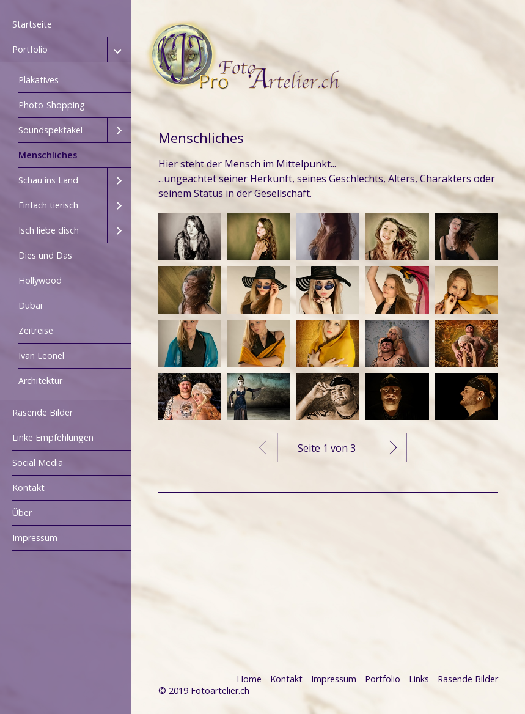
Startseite (32, 24)
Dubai (30, 305)
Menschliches (47, 155)
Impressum (34, 537)
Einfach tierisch (48, 205)
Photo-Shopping (51, 105)
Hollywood (40, 280)
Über (22, 512)
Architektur (40, 380)
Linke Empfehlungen (53, 437)
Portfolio (30, 49)
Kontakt (28, 487)
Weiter (392, 447)
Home (249, 679)
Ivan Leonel (41, 355)
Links (419, 679)
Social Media (37, 462)
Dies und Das (45, 255)
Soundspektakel (50, 130)
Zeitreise (35, 330)
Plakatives (38, 80)
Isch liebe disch (48, 230)
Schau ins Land (48, 180)
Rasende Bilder (42, 412)
